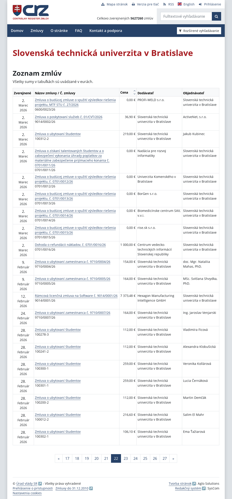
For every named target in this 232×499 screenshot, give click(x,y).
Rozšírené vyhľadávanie (199, 31)
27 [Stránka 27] (165, 458)
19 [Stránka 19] (87, 458)
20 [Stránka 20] (96, 458)
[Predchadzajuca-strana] (59, 458)
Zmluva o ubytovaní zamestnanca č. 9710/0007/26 (72, 312)
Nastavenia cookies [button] (27, 493)
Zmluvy (37, 30)
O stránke (59, 30)
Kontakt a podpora (105, 30)
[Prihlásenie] (209, 4)
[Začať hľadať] (216, 16)
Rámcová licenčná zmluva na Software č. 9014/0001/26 (76, 295)
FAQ (78, 30)
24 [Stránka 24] (135, 458)
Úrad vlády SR (26, 483)
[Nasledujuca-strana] (173, 458)
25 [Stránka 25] (145, 458)
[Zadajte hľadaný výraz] (186, 16)
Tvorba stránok (180, 483)
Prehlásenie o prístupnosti (33, 488)
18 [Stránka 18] (77, 458)
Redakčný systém (188, 488)
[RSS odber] (168, 4)
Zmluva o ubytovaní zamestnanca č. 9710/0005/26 (72, 278)
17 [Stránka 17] (67, 458)
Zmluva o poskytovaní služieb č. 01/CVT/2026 (68, 117)
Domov (17, 30)
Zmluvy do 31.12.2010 (72, 488)
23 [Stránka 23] (126, 458)
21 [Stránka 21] (106, 458)
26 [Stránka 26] (155, 458)
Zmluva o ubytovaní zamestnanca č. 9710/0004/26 (72, 261)
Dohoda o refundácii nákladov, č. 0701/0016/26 (70, 244)
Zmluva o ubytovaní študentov (58, 134)
